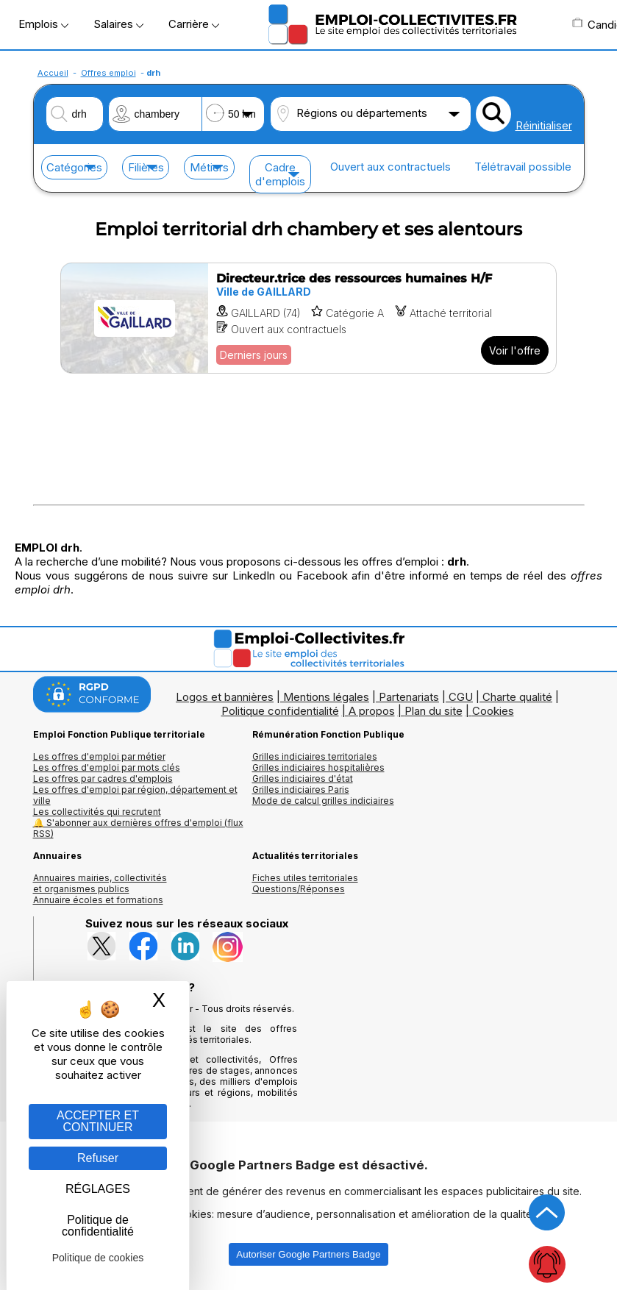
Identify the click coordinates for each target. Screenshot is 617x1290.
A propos (372, 711)
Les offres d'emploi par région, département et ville (135, 795)
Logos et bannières (225, 697)
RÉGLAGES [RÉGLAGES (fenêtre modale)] (97, 1189)
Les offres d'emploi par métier (99, 756)
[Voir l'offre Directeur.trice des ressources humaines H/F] (308, 318)
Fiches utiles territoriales (305, 877)
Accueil (53, 73)
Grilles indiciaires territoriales (314, 756)
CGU (461, 697)
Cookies (493, 711)
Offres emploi (108, 73)
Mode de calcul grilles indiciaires (323, 800)
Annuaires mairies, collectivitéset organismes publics (100, 883)
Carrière (193, 24)
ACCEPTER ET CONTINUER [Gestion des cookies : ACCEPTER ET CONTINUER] (98, 1121)
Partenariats (409, 697)
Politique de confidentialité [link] (98, 1226)
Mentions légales (326, 697)
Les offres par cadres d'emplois (103, 778)
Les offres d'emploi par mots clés (106, 767)
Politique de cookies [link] (98, 1258)
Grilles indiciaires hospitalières (318, 767)
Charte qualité (517, 697)
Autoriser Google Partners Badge (308, 1254)
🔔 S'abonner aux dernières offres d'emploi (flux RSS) (138, 828)
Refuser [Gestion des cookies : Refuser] (97, 1158)
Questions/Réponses (298, 888)
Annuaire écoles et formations (98, 899)
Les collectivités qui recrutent (97, 811)
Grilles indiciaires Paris (300, 789)
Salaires (118, 24)
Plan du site (433, 711)
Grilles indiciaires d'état (302, 778)
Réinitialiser (544, 125)
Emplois (43, 24)
